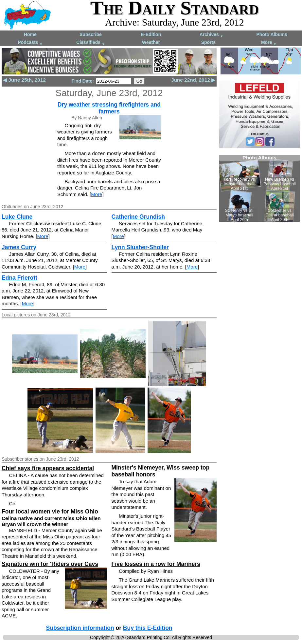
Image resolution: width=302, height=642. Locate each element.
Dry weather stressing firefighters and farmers (109, 108)
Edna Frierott (19, 277)
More (268, 43)
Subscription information (80, 628)
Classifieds (90, 43)
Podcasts (30, 43)
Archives (211, 35)
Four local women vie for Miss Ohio (50, 511)
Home (30, 34)
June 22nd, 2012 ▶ (193, 80)
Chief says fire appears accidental (48, 468)
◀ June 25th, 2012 (24, 80)
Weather (151, 42)
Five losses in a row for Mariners (156, 564)
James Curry (19, 247)
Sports (208, 42)
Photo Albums (271, 34)
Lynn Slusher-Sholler (140, 247)
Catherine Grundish (138, 216)
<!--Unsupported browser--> (259, 188)
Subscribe (91, 34)
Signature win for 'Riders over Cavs (50, 564)
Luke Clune (17, 216)
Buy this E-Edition (147, 628)
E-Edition (151, 34)
